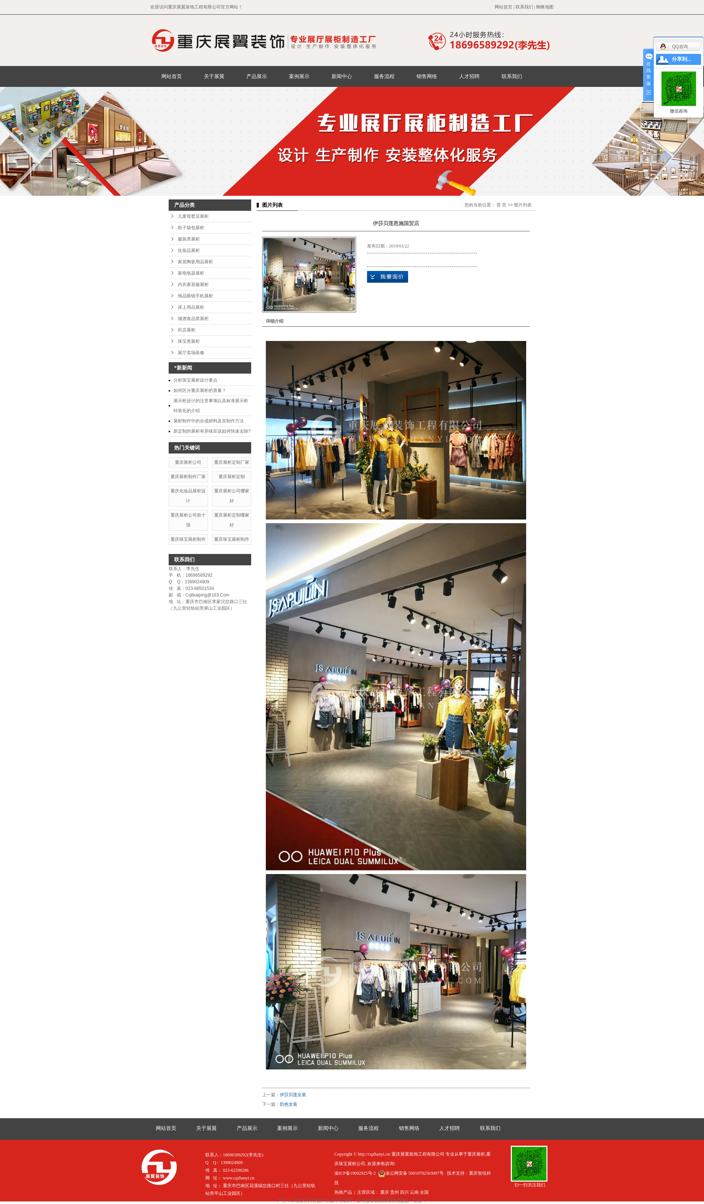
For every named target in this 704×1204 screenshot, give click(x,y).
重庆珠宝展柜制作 (188, 539)
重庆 (384, 1192)
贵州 (394, 1192)
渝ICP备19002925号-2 (355, 1173)
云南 (414, 1192)
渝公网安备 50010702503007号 (411, 1173)
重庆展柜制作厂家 (188, 476)
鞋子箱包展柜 (191, 227)
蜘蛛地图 (545, 7)
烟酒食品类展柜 (193, 318)
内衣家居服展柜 (193, 284)
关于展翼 (214, 76)
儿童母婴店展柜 (193, 216)
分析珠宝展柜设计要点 (195, 380)
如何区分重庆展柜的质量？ (199, 390)
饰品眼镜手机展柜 (195, 295)
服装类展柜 (189, 239)
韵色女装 (288, 1104)
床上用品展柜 (191, 307)
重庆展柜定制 (232, 476)
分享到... (681, 59)
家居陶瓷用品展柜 (195, 261)
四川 (404, 1192)
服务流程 (384, 76)
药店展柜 (186, 330)
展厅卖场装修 (191, 352)
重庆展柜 (476, 1154)
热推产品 (343, 1192)
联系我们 (524, 7)
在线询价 (387, 277)
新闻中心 (341, 76)
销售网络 (427, 76)
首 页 (501, 205)
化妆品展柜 (189, 250)
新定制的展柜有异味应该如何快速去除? (212, 431)
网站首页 (503, 7)
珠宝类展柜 (189, 341)
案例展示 (299, 76)
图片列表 (523, 205)
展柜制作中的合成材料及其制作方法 (208, 420)
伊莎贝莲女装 (293, 1094)
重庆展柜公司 (188, 462)
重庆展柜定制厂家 (231, 462)
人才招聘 (469, 76)
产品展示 (256, 76)
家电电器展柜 (191, 273)
